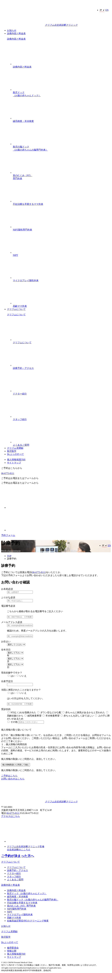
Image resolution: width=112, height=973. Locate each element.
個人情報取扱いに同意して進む (15, 765)
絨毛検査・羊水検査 (62, 109)
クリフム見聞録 (15, 448)
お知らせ (11, 30)
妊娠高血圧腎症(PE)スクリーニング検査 (28, 920)
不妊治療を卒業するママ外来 (62, 192)
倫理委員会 (13, 948)
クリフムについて (16, 309)
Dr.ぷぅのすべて (15, 454)
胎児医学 (11, 451)
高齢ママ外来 (62, 294)
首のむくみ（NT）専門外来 (62, 165)
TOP (9, 556)
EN (106, 10)
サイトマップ (14, 462)
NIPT (62, 243)
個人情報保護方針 (16, 459)
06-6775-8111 (7, 473)
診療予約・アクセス (62, 356)
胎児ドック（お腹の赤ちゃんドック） (62, 82)
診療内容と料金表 (16, 33)
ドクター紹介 (62, 382)
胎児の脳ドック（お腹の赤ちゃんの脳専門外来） (62, 137)
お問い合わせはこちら (12, 778)
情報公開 (11, 951)
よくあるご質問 (62, 433)
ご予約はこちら (9, 775)
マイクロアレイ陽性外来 (62, 269)
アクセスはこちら (10, 816)
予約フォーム (8, 535)
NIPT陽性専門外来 (62, 218)
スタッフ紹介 (62, 408)
